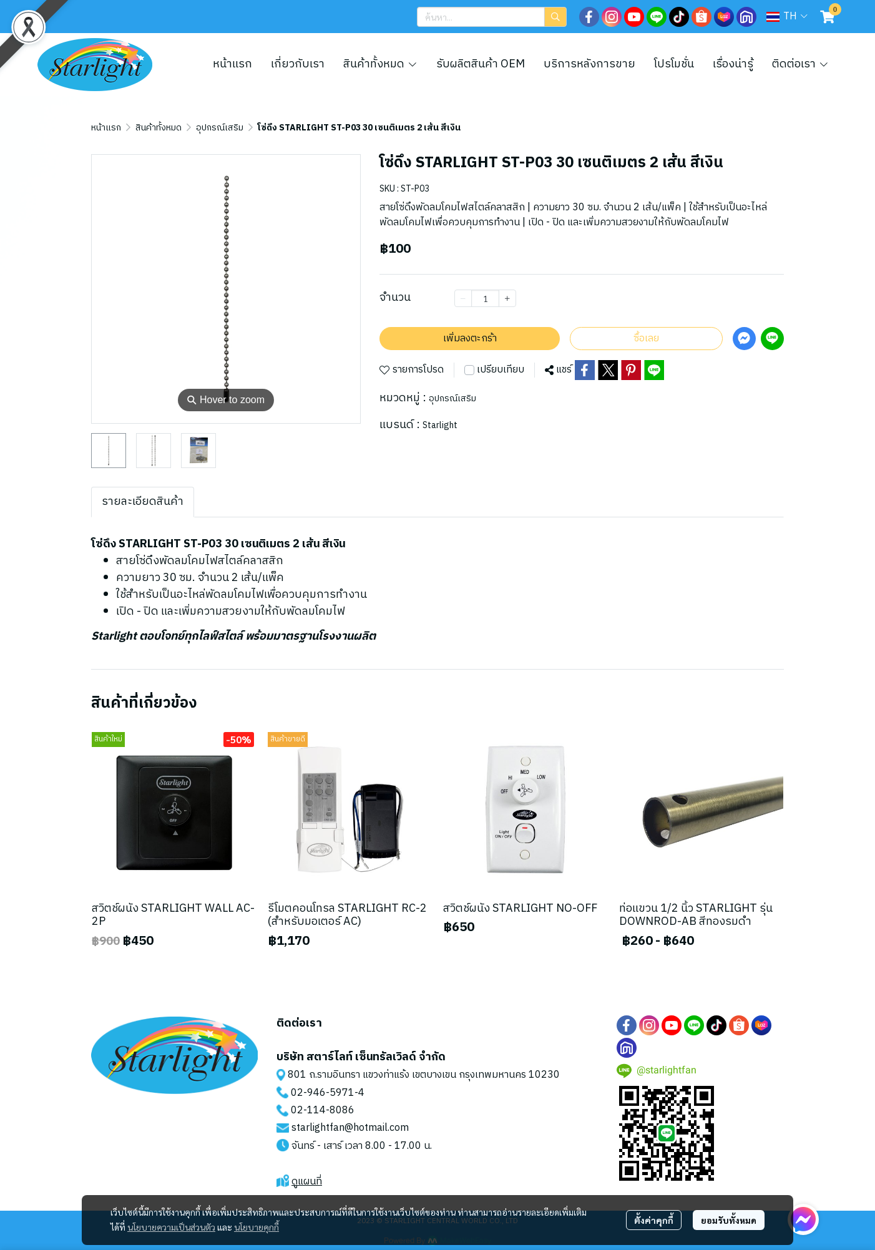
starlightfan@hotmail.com (350, 1128)
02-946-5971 (322, 1093)
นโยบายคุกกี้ (256, 1227)
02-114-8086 (322, 1110)
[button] (492, 17)
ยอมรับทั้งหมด (728, 1220)
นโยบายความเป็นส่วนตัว (171, 1227)
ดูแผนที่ (306, 1181)
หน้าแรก (106, 127)
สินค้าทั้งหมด (158, 127)
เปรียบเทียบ (500, 370)
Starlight (440, 425)
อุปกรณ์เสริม (219, 127)
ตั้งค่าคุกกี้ (653, 1220)
